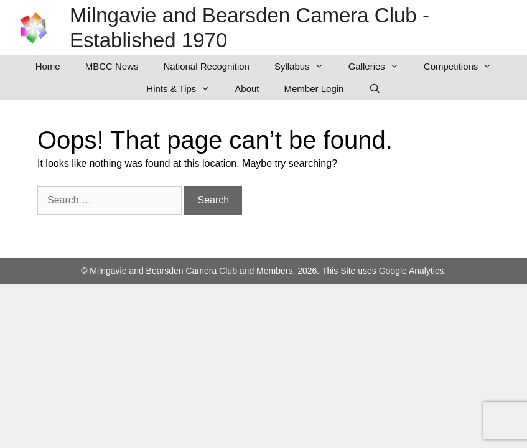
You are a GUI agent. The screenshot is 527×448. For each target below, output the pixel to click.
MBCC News (112, 66)
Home (47, 66)
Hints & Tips (184, 89)
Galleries (379, 66)
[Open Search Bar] (374, 89)
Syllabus (305, 66)
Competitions (464, 66)
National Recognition (207, 66)
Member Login (314, 88)
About (247, 88)
